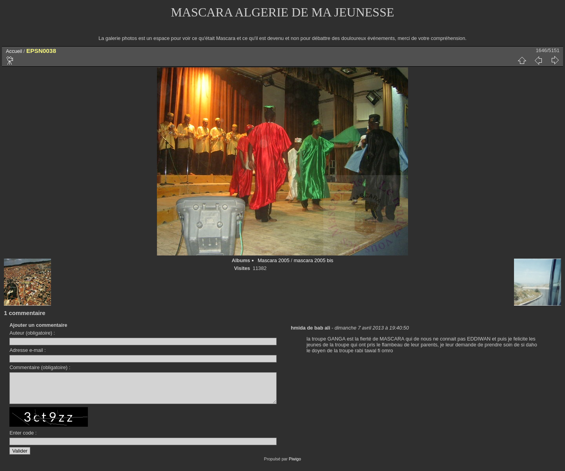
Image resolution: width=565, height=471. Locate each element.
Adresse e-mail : (27, 350)
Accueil (14, 51)
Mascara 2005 (274, 260)
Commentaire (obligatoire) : (39, 367)
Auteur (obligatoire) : (32, 333)
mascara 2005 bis (313, 260)
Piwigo (295, 464)
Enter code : (22, 439)
